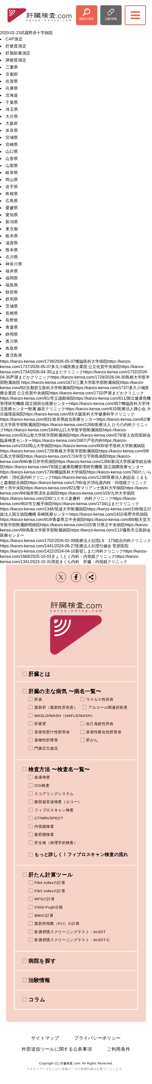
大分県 (12, 116)
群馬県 (12, 299)
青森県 (12, 327)
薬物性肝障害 (46, 740)
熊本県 (12, 250)
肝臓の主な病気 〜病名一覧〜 (64, 691)
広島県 (12, 201)
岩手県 (12, 187)
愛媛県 (12, 208)
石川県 (12, 257)
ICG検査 (41, 785)
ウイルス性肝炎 (100, 699)
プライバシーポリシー (97, 1038)
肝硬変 (40, 723)
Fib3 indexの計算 (49, 891)
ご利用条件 (118, 1049)
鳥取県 (12, 348)
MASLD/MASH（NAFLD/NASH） (64, 715)
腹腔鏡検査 (44, 834)
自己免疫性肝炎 (100, 723)
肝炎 (38, 699)
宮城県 (12, 137)
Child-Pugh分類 (48, 907)
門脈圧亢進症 (46, 748)
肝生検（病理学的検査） (56, 842)
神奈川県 (14, 264)
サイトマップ (45, 1038)
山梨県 (12, 165)
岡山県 (12, 179)
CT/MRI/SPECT (48, 818)
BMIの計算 (43, 915)
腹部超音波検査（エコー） (58, 802)
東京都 (12, 229)
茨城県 (12, 306)
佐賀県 (12, 81)
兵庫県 (12, 88)
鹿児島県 (14, 355)
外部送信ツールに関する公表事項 (57, 1049)
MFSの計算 (44, 899)
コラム (36, 999)
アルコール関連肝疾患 (108, 707)
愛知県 (12, 215)
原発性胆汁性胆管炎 (52, 732)
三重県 (12, 67)
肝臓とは (39, 674)
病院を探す (86, 19)
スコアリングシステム (54, 794)
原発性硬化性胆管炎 (103, 732)
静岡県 (12, 334)
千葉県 (12, 102)
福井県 (12, 271)
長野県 (12, 320)
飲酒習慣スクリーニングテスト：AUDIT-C (72, 940)
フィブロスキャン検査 (54, 810)
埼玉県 (12, 109)
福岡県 (12, 278)
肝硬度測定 (16, 46)
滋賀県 (12, 243)
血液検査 (42, 777)
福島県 (12, 285)
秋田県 (12, 292)
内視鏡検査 (44, 826)
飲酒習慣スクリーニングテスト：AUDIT (70, 932)
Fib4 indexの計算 (49, 882)
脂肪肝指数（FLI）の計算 (57, 923)
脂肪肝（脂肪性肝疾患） (56, 707)
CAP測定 (14, 39)
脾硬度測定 (16, 60)
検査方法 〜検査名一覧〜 (59, 769)
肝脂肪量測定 (18, 53)
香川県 (12, 341)
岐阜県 (12, 172)
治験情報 (111, 19)
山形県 (12, 158)
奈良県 (12, 130)
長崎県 (12, 313)
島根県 (12, 194)
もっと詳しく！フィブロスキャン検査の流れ (81, 854)
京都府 (12, 74)
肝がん (92, 740)
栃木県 (12, 236)
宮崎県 (12, 144)
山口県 (12, 151)
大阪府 (12, 123)
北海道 (12, 95)
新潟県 (12, 222)
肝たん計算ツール (50, 875)
